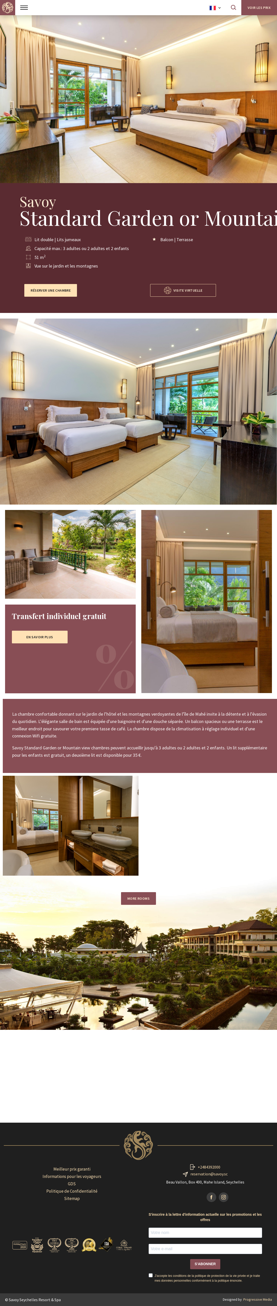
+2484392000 (209, 1167)
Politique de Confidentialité (71, 1191)
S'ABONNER (205, 1264)
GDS (72, 1184)
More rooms (138, 898)
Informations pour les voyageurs (72, 1176)
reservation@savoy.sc (209, 1173)
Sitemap (72, 1198)
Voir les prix (259, 7)
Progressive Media (257, 1299)
